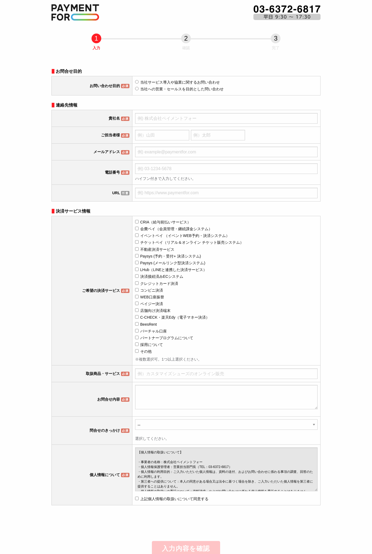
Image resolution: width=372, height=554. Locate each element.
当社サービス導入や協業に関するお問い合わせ (177, 82)
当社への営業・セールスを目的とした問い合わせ (179, 89)
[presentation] (186, 524)
